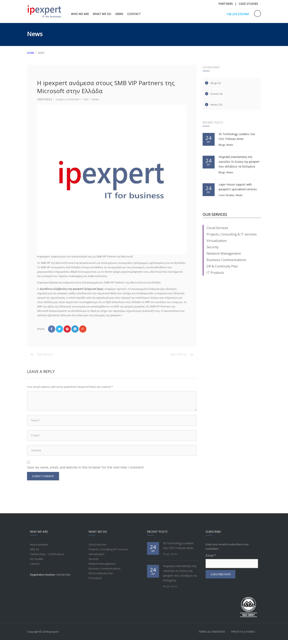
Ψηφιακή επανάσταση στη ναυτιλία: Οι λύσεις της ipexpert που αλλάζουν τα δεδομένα (239, 161)
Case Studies (227, 195)
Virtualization (217, 240)
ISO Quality (36, 559)
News (95, 99)
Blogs (214, 83)
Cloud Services (217, 228)
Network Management (224, 253)
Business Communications (226, 260)
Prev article (45, 354)
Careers (35, 563)
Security (213, 247)
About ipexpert (39, 544)
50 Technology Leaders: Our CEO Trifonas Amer (237, 136)
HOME (30, 53)
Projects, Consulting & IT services (232, 234)
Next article (178, 354)
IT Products (215, 272)
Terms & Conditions (212, 631)
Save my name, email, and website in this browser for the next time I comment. (85, 467)
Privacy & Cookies (243, 631)
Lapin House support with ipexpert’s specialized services (238, 186)
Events (215, 94)
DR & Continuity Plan (222, 266)
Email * (232, 560)
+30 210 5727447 (237, 14)
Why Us (34, 549)
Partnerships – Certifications (47, 554)
